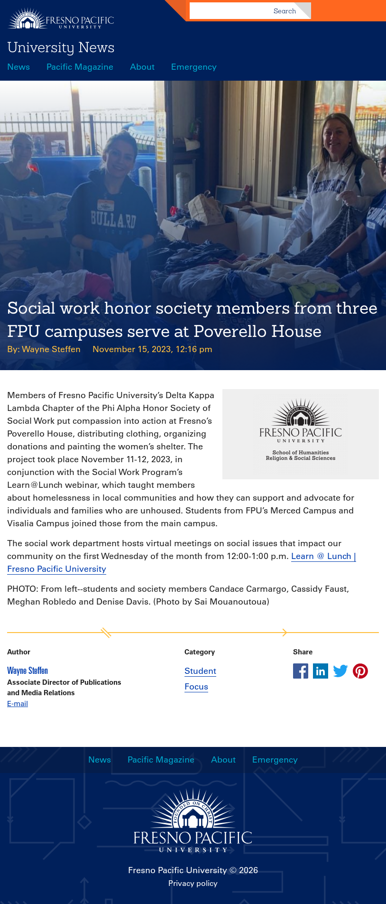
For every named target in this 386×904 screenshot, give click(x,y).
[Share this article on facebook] (300, 671)
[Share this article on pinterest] (360, 671)
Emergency (194, 67)
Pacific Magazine (79, 67)
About (142, 67)
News (18, 67)
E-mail (17, 703)
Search (285, 11)
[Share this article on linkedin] (320, 671)
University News (61, 47)
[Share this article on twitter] (340, 671)
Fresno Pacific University (177, 870)
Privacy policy (193, 883)
